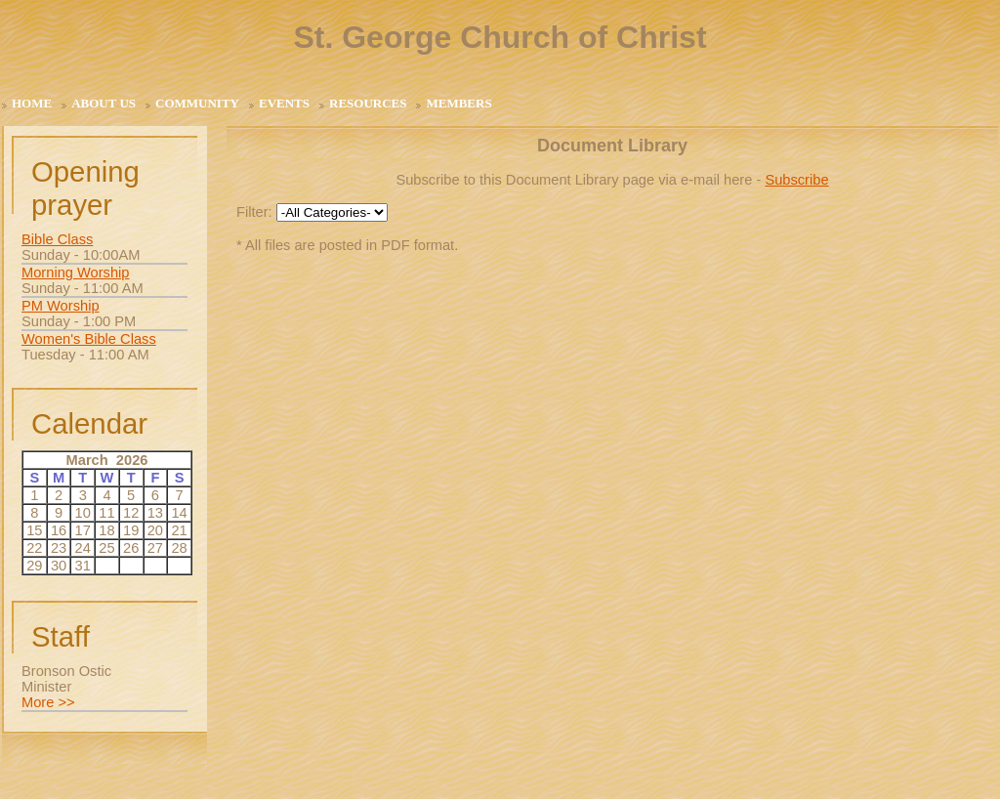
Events (284, 103)
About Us (103, 103)
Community (197, 103)
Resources (367, 103)
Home (32, 103)
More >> (48, 702)
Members (458, 103)
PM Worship (60, 306)
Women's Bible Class (88, 339)
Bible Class (57, 239)
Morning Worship (75, 272)
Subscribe (796, 180)
